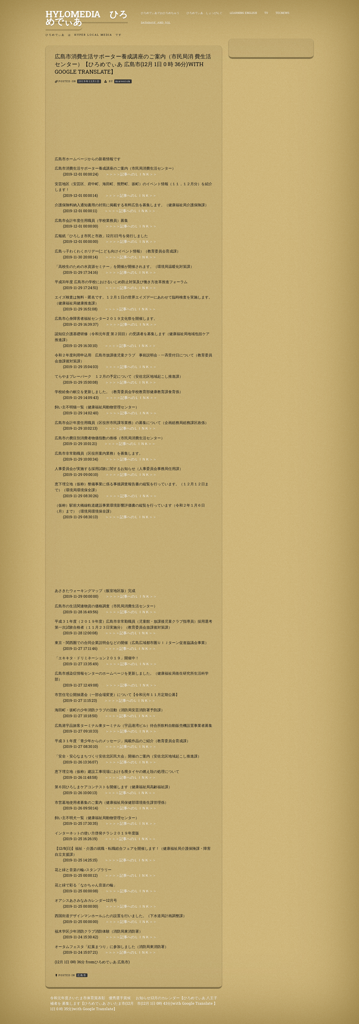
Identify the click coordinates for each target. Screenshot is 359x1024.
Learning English (243, 13)
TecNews (282, 13)
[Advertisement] (134, 124)
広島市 (81, 975)
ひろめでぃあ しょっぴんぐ (204, 13)
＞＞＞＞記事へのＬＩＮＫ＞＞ (131, 174)
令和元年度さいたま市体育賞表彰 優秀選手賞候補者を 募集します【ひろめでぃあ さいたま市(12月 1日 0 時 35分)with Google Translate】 (92, 1003)
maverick (123, 81)
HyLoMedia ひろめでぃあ (87, 17)
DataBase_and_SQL (155, 22)
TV (266, 13)
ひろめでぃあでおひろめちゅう (160, 13)
